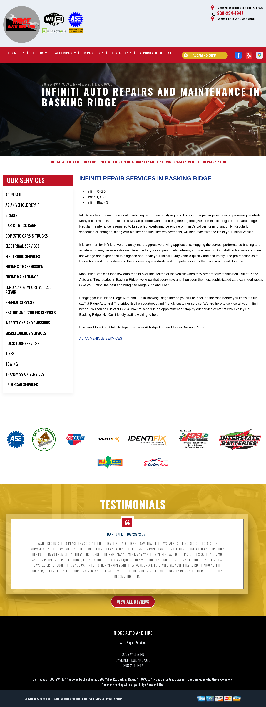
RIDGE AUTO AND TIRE (69, 179)
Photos (38, 52)
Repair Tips (92, 52)
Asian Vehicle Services (100, 355)
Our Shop (14, 52)
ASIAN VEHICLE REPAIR (196, 179)
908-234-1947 (230, 13)
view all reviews (133, 618)
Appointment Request (155, 52)
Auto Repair (63, 52)
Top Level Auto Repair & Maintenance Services (132, 179)
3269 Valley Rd (71, 84)
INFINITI (223, 179)
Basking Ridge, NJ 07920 (96, 84)
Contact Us (120, 52)
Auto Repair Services (133, 659)
